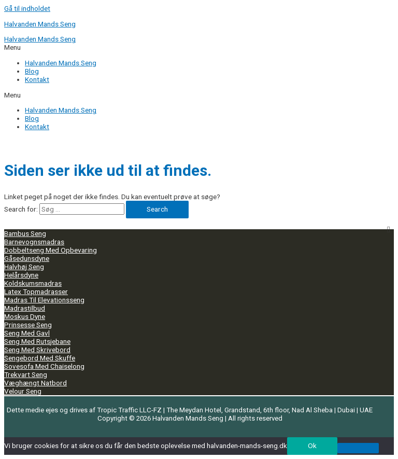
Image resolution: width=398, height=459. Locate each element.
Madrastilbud (24, 308)
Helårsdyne (21, 275)
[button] (199, 95)
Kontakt (37, 126)
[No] (358, 448)
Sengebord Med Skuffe (39, 358)
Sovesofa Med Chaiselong (44, 366)
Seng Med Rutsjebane (37, 341)
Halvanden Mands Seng (40, 24)
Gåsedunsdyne (26, 258)
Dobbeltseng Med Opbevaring (50, 250)
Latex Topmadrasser (36, 291)
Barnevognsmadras (34, 242)
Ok (312, 445)
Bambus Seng (25, 233)
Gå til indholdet (27, 8)
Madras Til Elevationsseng (44, 300)
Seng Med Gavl (27, 333)
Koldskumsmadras (33, 283)
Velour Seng (22, 391)
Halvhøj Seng (24, 266)
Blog (32, 118)
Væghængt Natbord (35, 383)
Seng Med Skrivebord (37, 349)
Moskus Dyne (24, 316)
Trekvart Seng (25, 374)
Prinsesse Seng (28, 325)
